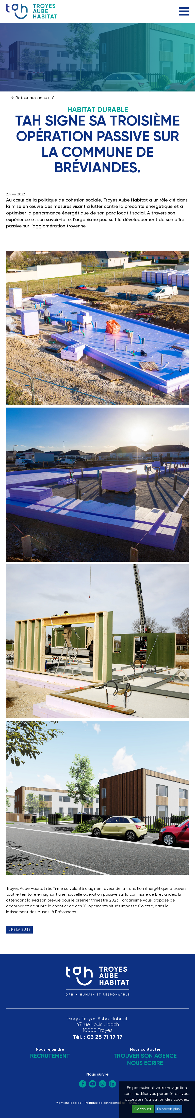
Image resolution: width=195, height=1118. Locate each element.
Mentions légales (68, 1103)
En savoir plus (168, 1109)
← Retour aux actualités (34, 98)
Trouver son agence (145, 1056)
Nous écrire (145, 1063)
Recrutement (50, 1056)
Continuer (142, 1109)
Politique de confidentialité (105, 1103)
